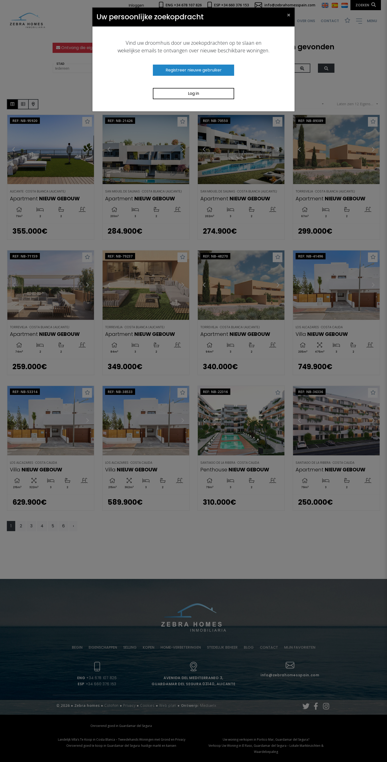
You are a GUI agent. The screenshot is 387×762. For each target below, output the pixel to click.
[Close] (289, 15)
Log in (193, 93)
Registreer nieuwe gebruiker (194, 70)
